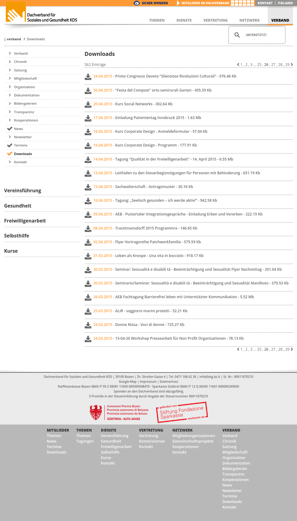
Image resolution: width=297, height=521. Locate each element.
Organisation (24, 87)
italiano (285, 3)
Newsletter (23, 137)
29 (287, 64)
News (18, 128)
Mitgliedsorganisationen (193, 435)
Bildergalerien (25, 103)
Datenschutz (169, 381)
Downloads (36, 39)
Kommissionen (152, 441)
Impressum (148, 381)
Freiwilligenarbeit (116, 446)
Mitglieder (58, 430)
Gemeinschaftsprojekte (193, 441)
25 (259, 64)
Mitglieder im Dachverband (205, 3)
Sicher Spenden (155, 3)
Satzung (20, 70)
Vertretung (151, 430)
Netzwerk (182, 430)
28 (280, 64)
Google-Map (127, 381)
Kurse (106, 457)
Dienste (108, 430)
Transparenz (24, 112)
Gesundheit (111, 441)
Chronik (20, 61)
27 (273, 64)
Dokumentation (27, 95)
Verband (14, 39)
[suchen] (256, 35)
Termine (20, 145)
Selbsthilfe (110, 452)
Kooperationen (26, 120)
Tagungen (85, 441)
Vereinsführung (114, 435)
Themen (54, 435)
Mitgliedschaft (25, 78)
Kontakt (265, 3)
